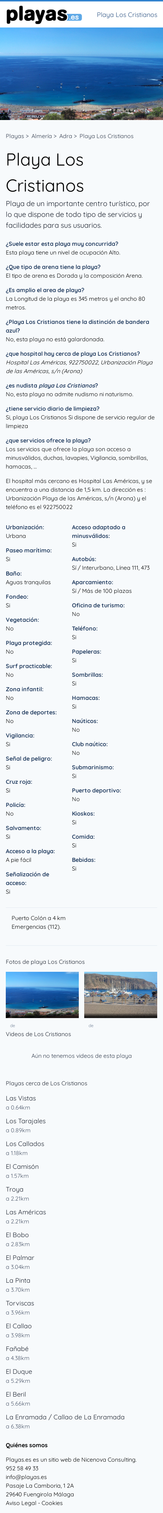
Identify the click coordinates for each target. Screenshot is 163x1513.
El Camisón (22, 1166)
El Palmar (20, 1257)
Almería (41, 136)
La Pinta (18, 1280)
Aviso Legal (21, 1502)
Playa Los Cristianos (107, 136)
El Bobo (17, 1235)
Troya (14, 1189)
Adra (65, 136)
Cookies (52, 1502)
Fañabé (17, 1349)
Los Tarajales (26, 1121)
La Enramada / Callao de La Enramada (65, 1417)
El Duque (19, 1371)
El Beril (16, 1394)
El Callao (19, 1326)
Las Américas (26, 1212)
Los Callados (25, 1144)
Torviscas (20, 1303)
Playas (15, 136)
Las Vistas (21, 1098)
